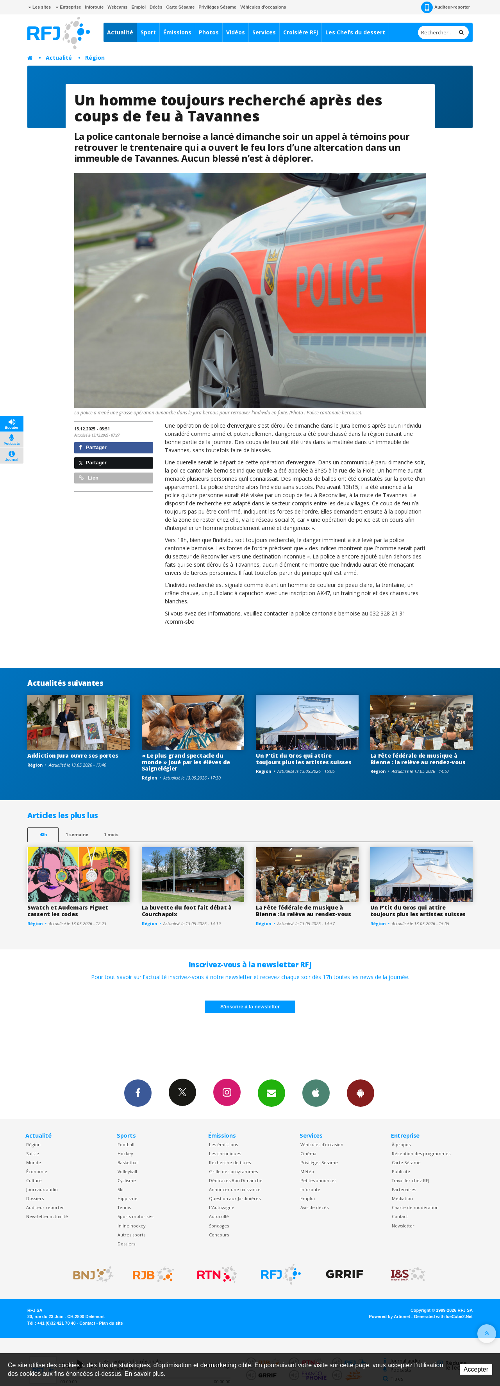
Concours (219, 1234)
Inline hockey (131, 1225)
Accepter (476, 1369)
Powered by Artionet (389, 1316)
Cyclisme (127, 1180)
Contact (400, 1216)
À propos (401, 1144)
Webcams (117, 7)
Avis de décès (314, 1207)
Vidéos (235, 32)
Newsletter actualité (47, 1216)
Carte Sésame (180, 7)
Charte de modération (415, 1207)
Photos (209, 32)
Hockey (125, 1153)
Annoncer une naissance (235, 1189)
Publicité (401, 1171)
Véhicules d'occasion (321, 1144)
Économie (36, 1171)
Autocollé (219, 1216)
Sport (148, 32)
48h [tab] (43, 834)
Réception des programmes (421, 1153)
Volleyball (127, 1171)
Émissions (177, 32)
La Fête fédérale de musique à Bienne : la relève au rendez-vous (418, 759)
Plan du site (111, 1323)
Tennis (124, 1207)
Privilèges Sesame (319, 1162)
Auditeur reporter (45, 1207)
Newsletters (271, 1092)
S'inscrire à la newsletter (250, 1007)
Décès (156, 7)
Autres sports (131, 1234)
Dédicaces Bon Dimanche (235, 1180)
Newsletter (403, 1225)
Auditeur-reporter (445, 7)
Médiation (402, 1198)
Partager (93, 447)
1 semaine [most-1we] (77, 834)
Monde (33, 1162)
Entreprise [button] (68, 7)
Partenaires (404, 1189)
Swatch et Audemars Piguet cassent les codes (67, 911)
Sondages (219, 1225)
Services (264, 32)
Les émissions (223, 1144)
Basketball (128, 1162)
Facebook (138, 1092)
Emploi (138, 7)
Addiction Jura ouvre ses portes (72, 755)
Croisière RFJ (300, 32)
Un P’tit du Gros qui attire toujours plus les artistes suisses (303, 759)
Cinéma (308, 1153)
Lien (88, 478)
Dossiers (35, 1198)
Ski (120, 1189)
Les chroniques (225, 1153)
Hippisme (128, 1198)
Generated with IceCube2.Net (443, 1316)
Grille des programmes (233, 1171)
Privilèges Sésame (217, 7)
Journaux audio (42, 1189)
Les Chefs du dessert (355, 32)
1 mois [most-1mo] (111, 834)
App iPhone (316, 1092)
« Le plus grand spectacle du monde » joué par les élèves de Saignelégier (186, 762)
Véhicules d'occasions (263, 7)
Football (126, 1144)
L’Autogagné (221, 1207)
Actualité (120, 32)
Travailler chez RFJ (410, 1180)
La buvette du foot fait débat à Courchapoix (187, 911)
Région (95, 57)
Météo (307, 1171)
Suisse (32, 1153)
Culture (34, 1180)
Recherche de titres (230, 1162)
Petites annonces (318, 1180)
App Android (360, 1092)
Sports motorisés (135, 1216)
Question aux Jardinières (235, 1198)
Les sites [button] (39, 7)
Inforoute (94, 7)
